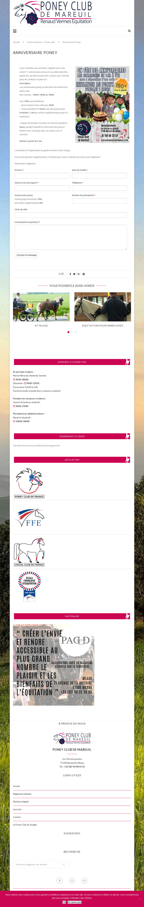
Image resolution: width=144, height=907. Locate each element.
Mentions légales (21, 801)
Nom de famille (79, 170)
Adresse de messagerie (26, 183)
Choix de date (21, 209)
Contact (17, 817)
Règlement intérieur (22, 794)
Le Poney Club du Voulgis (25, 824)
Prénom (19, 170)
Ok (64, 902)
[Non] (140, 898)
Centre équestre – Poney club (41, 42)
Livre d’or (17, 809)
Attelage (41, 325)
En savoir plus (74, 902)
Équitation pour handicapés (102, 325)
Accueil (16, 42)
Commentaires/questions (27, 222)
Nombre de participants (83, 195)
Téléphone (77, 183)
